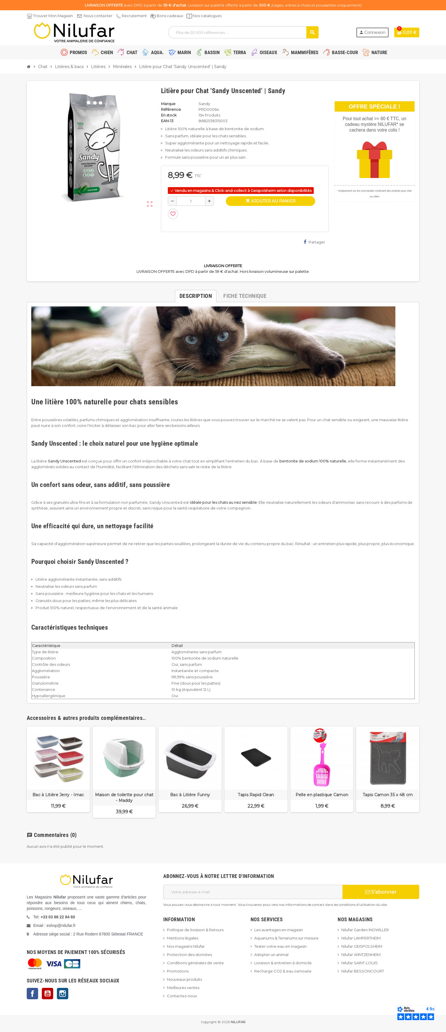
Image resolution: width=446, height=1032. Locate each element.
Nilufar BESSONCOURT (362, 971)
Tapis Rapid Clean (256, 794)
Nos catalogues (207, 15)
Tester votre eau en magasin (280, 946)
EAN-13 (167, 120)
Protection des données (189, 954)
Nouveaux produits (184, 979)
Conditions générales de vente (195, 963)
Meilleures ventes (183, 987)
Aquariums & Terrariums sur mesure (286, 938)
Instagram (62, 993)
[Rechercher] (243, 32)
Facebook (32, 993)
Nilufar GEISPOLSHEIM (361, 946)
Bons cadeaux (170, 15)
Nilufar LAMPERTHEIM (361, 938)
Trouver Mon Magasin (53, 15)
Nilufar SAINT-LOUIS (359, 963)
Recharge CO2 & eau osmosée (282, 971)
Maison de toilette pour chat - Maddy (124, 797)
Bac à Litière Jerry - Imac (58, 794)
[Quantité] (190, 201)
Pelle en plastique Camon (322, 794)
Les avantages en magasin (278, 929)
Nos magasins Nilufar (186, 946)
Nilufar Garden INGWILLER (365, 929)
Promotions (178, 971)
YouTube (47, 993)
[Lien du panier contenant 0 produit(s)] (406, 32)
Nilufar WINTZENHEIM (361, 954)
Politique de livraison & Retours (195, 929)
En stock (169, 115)
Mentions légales (182, 938)
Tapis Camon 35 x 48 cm (388, 794)
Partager (314, 241)
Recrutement (134, 15)
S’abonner (381, 892)
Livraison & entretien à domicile (283, 963)
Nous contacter (98, 15)
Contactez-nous (182, 996)
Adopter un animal (271, 954)
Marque (168, 103)
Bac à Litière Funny (190, 794)
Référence (171, 109)
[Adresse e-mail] (252, 892)
